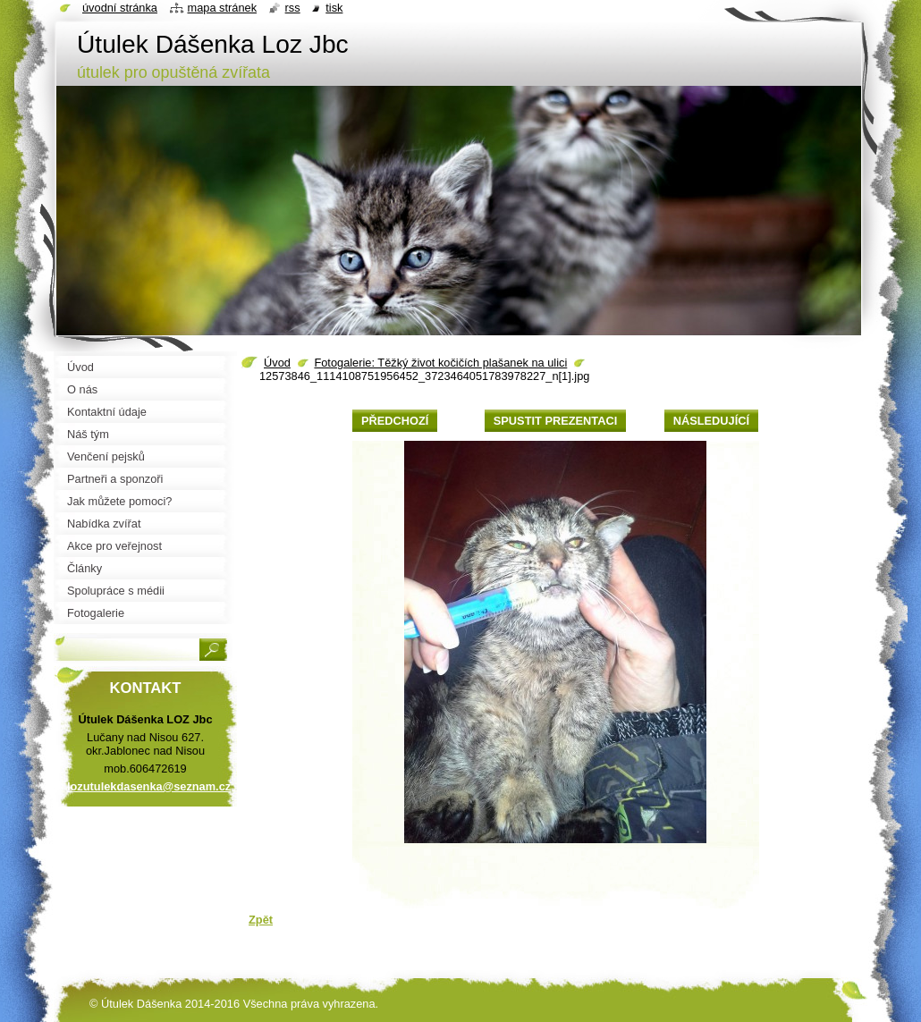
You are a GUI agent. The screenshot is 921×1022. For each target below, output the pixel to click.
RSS (292, 7)
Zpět (261, 919)
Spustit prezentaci (555, 420)
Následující (711, 420)
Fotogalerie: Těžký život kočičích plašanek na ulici (440, 362)
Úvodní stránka (119, 7)
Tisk (333, 7)
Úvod (277, 362)
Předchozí (394, 420)
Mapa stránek (223, 7)
